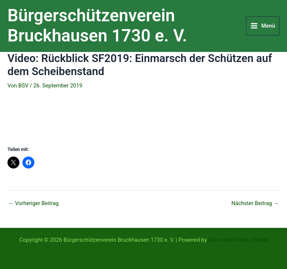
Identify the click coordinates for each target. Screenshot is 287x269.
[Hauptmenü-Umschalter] (263, 25)
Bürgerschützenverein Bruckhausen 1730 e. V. (97, 26)
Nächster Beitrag (255, 203)
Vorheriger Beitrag (33, 203)
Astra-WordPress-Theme (238, 239)
